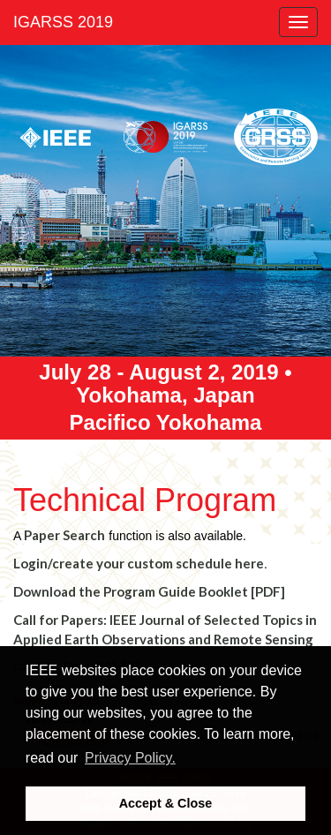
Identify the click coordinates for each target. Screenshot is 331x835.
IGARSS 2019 (63, 22)
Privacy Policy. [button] (130, 757)
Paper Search (64, 535)
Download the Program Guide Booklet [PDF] (149, 591)
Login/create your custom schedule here (138, 563)
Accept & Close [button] (166, 803)
